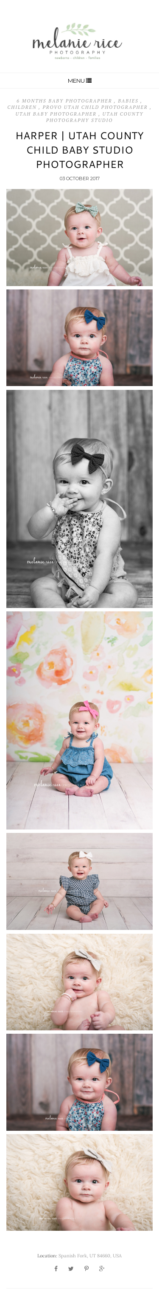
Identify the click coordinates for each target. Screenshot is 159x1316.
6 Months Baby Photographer (65, 101)
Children (23, 107)
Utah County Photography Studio (95, 117)
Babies (129, 101)
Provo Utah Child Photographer (96, 107)
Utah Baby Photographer (57, 114)
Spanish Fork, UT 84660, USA (90, 1256)
